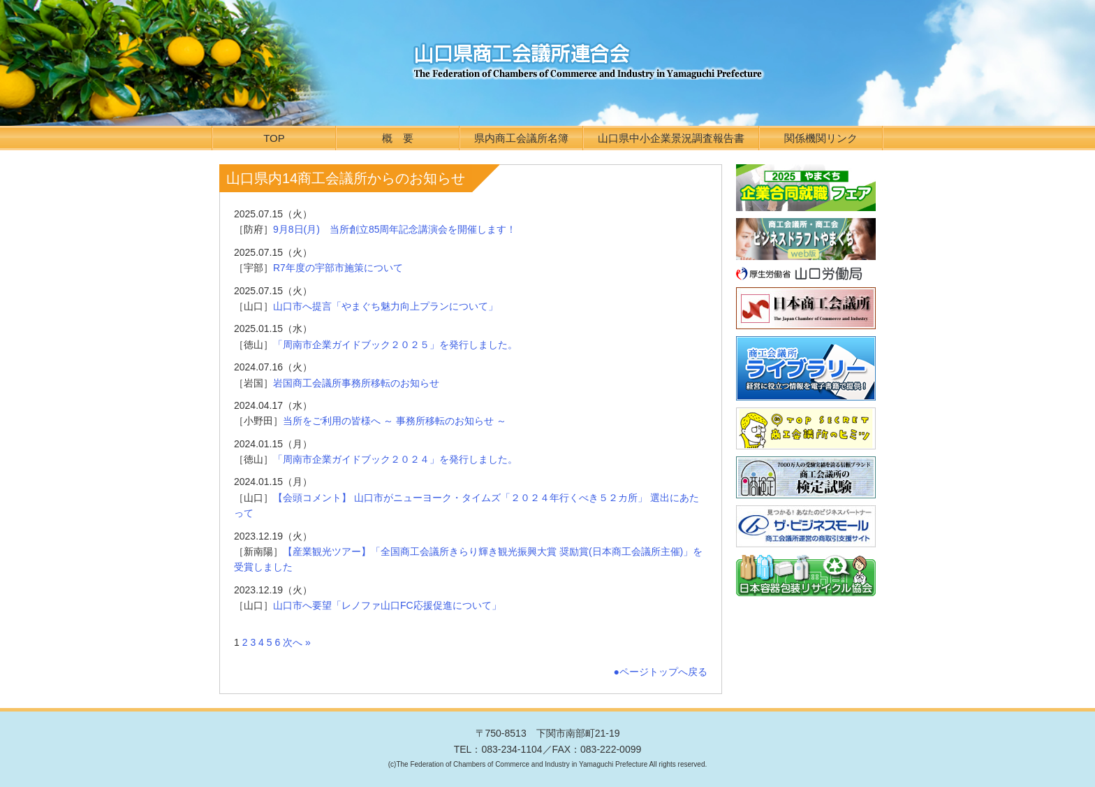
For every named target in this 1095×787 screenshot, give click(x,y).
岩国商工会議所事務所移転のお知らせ (356, 383)
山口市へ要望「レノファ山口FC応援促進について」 (387, 605)
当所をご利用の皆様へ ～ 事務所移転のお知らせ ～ (394, 420)
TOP (274, 138)
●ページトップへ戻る (660, 671)
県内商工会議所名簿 (521, 138)
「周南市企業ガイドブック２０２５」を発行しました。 (395, 344)
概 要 (397, 138)
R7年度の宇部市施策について (338, 267)
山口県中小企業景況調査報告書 (671, 138)
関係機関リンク (821, 138)
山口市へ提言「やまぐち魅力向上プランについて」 (385, 306)
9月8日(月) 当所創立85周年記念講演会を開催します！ (394, 229)
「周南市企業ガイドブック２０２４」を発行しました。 (395, 459)
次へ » (297, 642)
